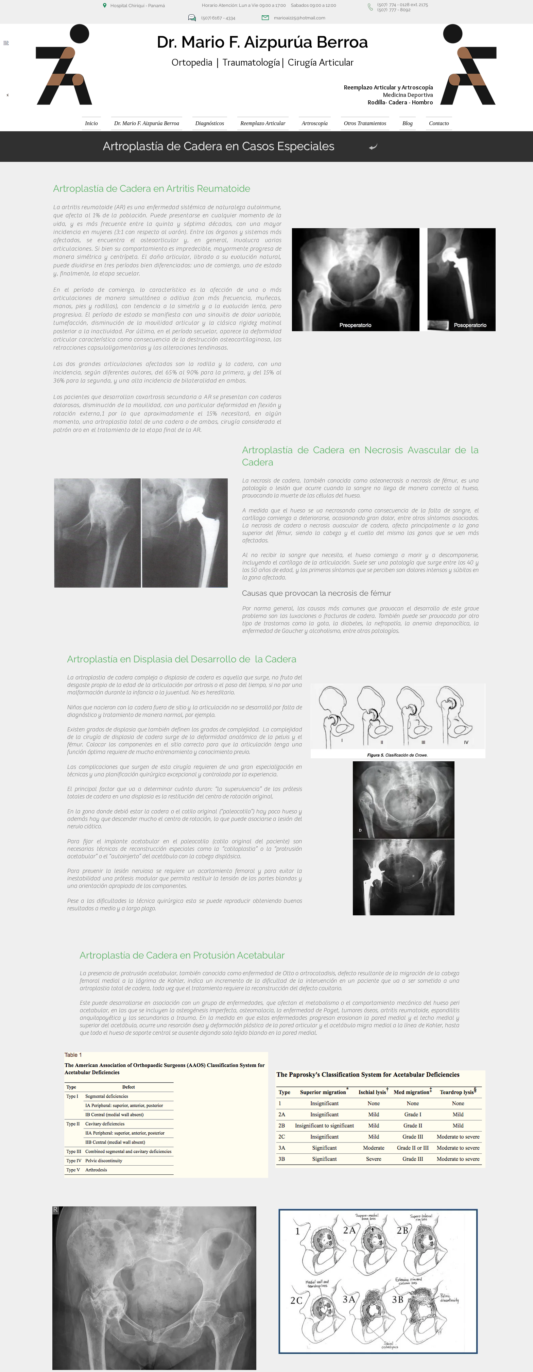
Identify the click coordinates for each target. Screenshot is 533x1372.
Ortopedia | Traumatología (226, 62)
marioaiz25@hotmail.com (299, 17)
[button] (209, 123)
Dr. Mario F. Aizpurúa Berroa (262, 41)
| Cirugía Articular (317, 62)
